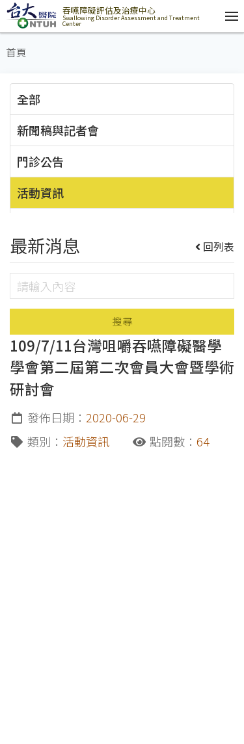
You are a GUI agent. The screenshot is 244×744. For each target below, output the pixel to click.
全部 (28, 98)
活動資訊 (40, 192)
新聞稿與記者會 (58, 130)
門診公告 (40, 161)
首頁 (16, 52)
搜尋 (122, 321)
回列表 (215, 246)
